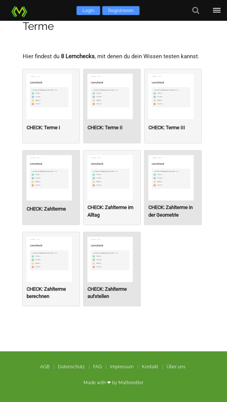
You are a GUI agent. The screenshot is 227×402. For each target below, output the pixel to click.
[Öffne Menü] (216, 10)
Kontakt (150, 366)
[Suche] (195, 10)
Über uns (175, 366)
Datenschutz (71, 366)
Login (88, 10)
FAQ (97, 366)
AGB (45, 366)
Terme (38, 26)
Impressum (122, 366)
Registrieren (121, 10)
